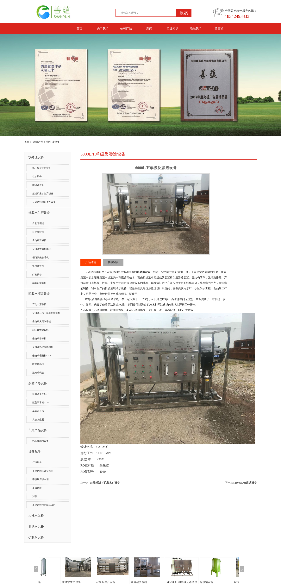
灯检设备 (37, 274)
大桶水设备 (36, 515)
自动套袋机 (38, 232)
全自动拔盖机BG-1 (42, 249)
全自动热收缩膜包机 (42, 347)
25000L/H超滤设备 (245, 482)
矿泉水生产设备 (121, 582)
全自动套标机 (39, 240)
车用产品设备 (37, 430)
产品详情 (90, 262)
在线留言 (113, 262)
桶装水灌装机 (39, 283)
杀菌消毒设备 (37, 383)
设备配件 (34, 451)
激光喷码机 (38, 372)
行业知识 (172, 28)
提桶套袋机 (38, 266)
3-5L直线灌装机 (40, 330)
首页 (79, 28)
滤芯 (34, 496)
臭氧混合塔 (38, 411)
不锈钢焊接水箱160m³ (43, 505)
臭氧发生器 (38, 419)
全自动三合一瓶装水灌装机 (46, 313)
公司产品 (126, 28)
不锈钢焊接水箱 (40, 479)
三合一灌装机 (39, 304)
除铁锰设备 (38, 185)
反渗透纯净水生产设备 (44, 202)
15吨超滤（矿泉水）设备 (105, 482)
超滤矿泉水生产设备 (42, 193)
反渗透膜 (37, 487)
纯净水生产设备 (86, 582)
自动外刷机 (38, 223)
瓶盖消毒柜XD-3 (40, 402)
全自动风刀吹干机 (41, 321)
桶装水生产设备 (39, 212)
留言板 (219, 28)
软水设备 (37, 176)
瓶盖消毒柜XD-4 (40, 394)
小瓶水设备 (36, 537)
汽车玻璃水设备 (40, 441)
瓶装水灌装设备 (39, 293)
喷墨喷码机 (38, 364)
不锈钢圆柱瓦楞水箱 (42, 470)
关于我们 (103, 28)
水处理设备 (53, 142)
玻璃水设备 (36, 526)
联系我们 (196, 28)
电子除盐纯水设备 (41, 168)
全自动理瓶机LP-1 (41, 355)
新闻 (149, 28)
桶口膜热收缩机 (40, 257)
